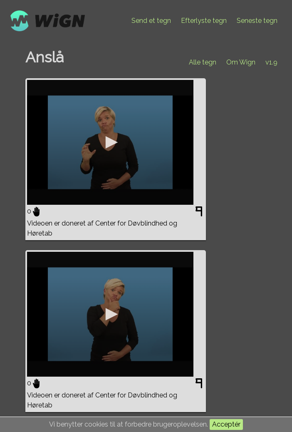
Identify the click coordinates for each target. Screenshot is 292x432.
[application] (110, 142)
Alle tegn (202, 62)
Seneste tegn (257, 21)
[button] (110, 142)
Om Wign (240, 62)
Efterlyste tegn (204, 21)
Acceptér (226, 424)
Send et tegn (151, 21)
